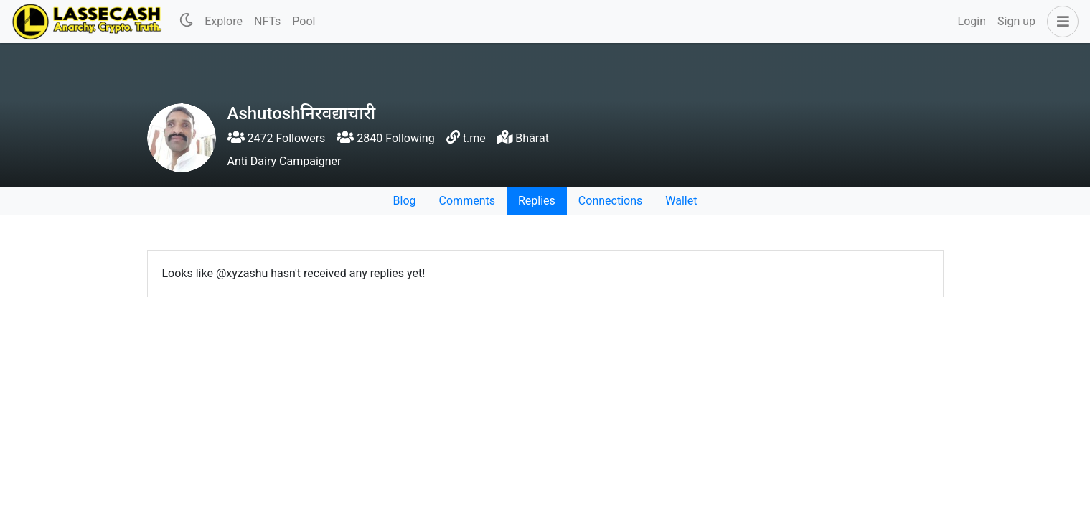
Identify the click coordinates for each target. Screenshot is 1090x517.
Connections (610, 201)
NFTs (267, 21)
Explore (224, 21)
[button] (1060, 21)
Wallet (681, 201)
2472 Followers (276, 138)
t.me (474, 138)
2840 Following (385, 138)
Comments (467, 201)
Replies (536, 201)
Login (972, 21)
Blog (404, 201)
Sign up (1016, 21)
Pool (303, 21)
